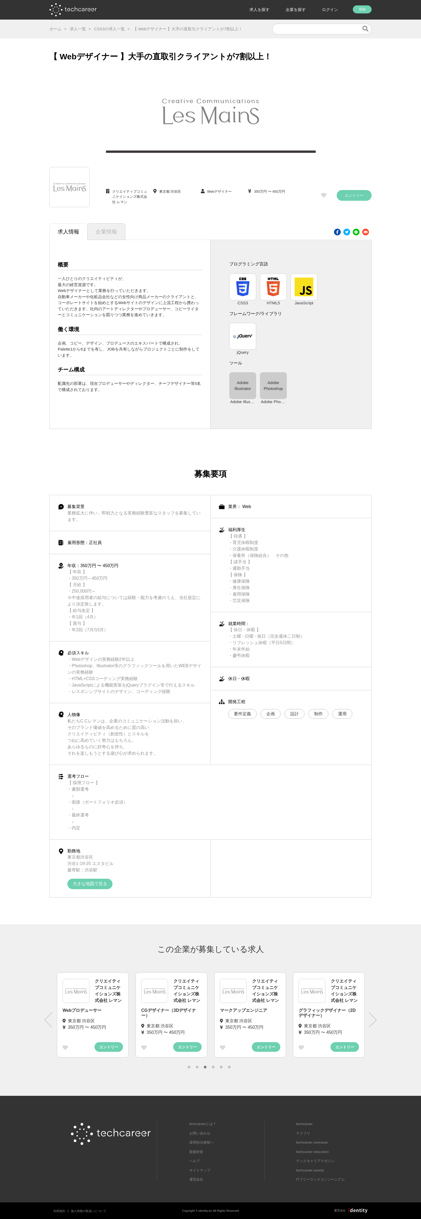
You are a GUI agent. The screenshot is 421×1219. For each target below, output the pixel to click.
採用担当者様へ (201, 1142)
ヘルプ (194, 1161)
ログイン (330, 9)
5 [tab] (221, 1067)
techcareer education (312, 1152)
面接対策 (196, 1152)
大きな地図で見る (90, 883)
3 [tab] (205, 1067)
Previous (48, 1020)
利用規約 (59, 1211)
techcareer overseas (312, 1142)
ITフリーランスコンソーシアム (320, 1179)
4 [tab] (213, 1067)
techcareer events (310, 1170)
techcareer (304, 1124)
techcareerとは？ (202, 1124)
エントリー (354, 195)
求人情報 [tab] (68, 232)
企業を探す (296, 9)
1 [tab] (189, 1067)
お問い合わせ (199, 1133)
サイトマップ (199, 1170)
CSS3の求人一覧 (109, 29)
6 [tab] (229, 1067)
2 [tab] (197, 1067)
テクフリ (303, 1133)
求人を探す (259, 9)
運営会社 (196, 1179)
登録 (362, 9)
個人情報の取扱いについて (88, 1211)
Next (373, 1020)
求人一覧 (78, 29)
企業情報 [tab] (106, 232)
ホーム (55, 29)
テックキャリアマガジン (315, 1161)
